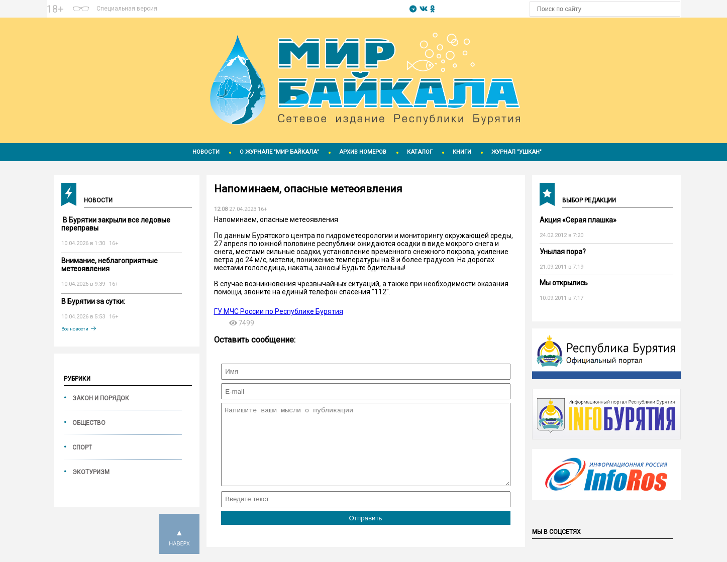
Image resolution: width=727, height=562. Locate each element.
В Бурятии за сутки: (93, 301)
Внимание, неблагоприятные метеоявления (109, 265)
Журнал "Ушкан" (516, 152)
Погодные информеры (283, 13)
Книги (462, 152)
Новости (206, 152)
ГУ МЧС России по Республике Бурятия (278, 311)
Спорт (82, 447)
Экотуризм (91, 472)
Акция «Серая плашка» (578, 220)
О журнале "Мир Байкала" (279, 152)
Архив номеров (362, 152)
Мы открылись (564, 283)
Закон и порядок (100, 398)
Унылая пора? (563, 252)
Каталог (420, 152)
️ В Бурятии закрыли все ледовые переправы (115, 224)
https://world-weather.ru (283, 4)
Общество (89, 422)
